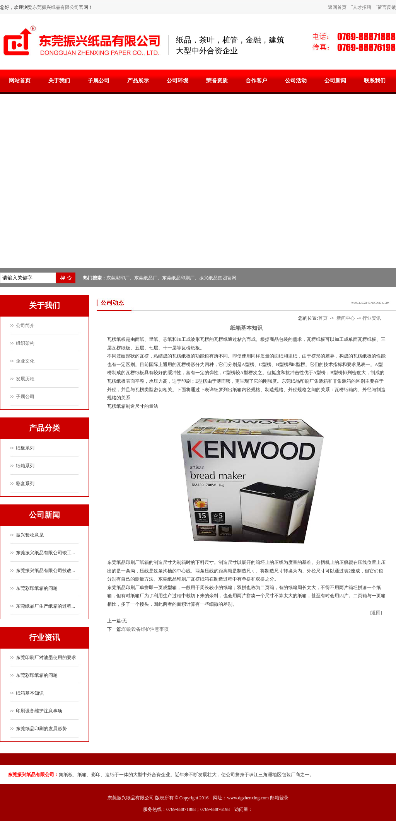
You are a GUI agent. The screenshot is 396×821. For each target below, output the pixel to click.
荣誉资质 (217, 80)
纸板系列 (25, 448)
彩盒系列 (25, 483)
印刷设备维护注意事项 (39, 711)
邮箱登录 (279, 798)
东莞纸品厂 (145, 278)
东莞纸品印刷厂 (178, 278)
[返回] (376, 612)
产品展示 (138, 80)
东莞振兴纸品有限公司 (55, 7)
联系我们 (375, 80)
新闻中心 (345, 318)
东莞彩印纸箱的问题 (37, 588)
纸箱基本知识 (30, 693)
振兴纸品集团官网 (217, 278)
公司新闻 (335, 80)
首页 (323, 318)
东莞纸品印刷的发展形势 (41, 728)
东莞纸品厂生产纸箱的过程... (45, 606)
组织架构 (25, 343)
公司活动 (296, 80)
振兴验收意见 (30, 535)
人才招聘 (362, 7)
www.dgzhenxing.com (248, 798)
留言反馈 (386, 7)
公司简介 (25, 325)
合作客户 (256, 80)
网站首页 (20, 80)
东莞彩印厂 (118, 278)
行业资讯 (371, 318)
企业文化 (25, 361)
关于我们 (59, 80)
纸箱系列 (25, 465)
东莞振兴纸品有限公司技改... (45, 570)
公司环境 (177, 80)
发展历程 (25, 379)
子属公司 (98, 80)
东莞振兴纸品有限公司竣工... (45, 552)
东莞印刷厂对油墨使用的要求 (46, 657)
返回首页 (337, 7)
